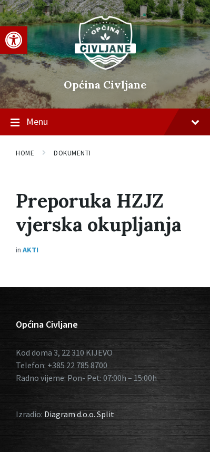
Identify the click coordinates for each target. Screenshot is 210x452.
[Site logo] (105, 67)
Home (25, 153)
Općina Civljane (105, 84)
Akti (30, 249)
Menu (105, 122)
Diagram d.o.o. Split (79, 414)
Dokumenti (72, 153)
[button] (13, 40)
